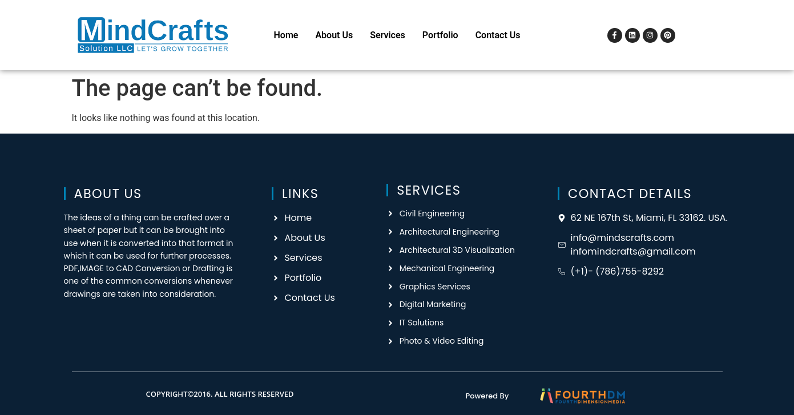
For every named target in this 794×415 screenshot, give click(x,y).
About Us (334, 35)
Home (286, 35)
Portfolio (440, 35)
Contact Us (498, 35)
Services (387, 35)
